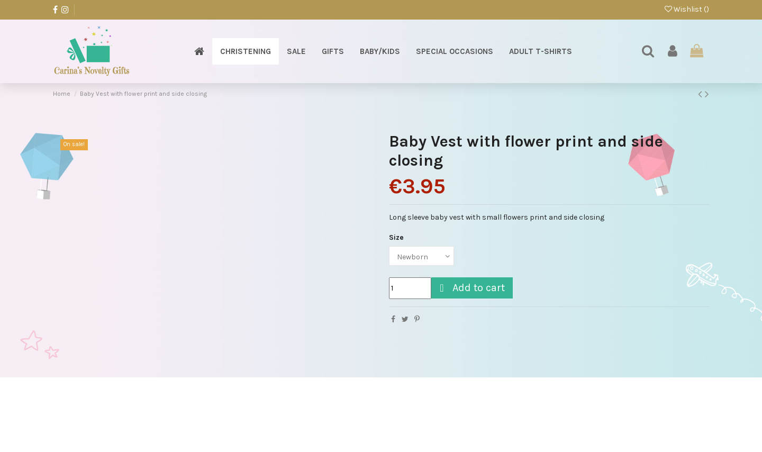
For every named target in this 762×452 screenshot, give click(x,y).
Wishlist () (687, 9)
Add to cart (471, 288)
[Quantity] (410, 288)
